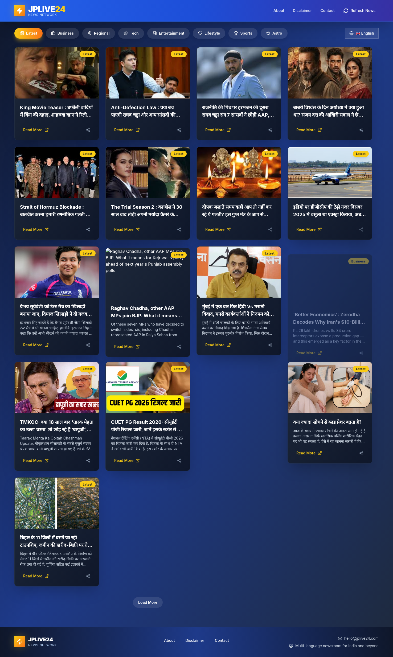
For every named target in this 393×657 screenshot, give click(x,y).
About (278, 10)
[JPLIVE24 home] (39, 10)
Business (62, 33)
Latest (28, 33)
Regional (98, 33)
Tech (131, 33)
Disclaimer (302, 10)
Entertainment (169, 33)
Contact (327, 10)
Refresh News (359, 10)
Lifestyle (209, 33)
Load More (147, 602)
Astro (274, 33)
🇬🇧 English (361, 33)
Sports (243, 33)
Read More (36, 130)
